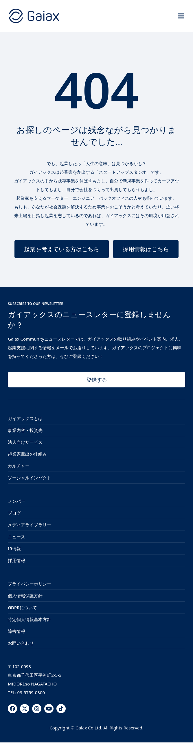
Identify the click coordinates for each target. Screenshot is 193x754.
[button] (181, 15)
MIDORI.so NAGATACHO (32, 684)
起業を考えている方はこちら (61, 249)
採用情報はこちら (146, 249)
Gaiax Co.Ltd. (88, 728)
